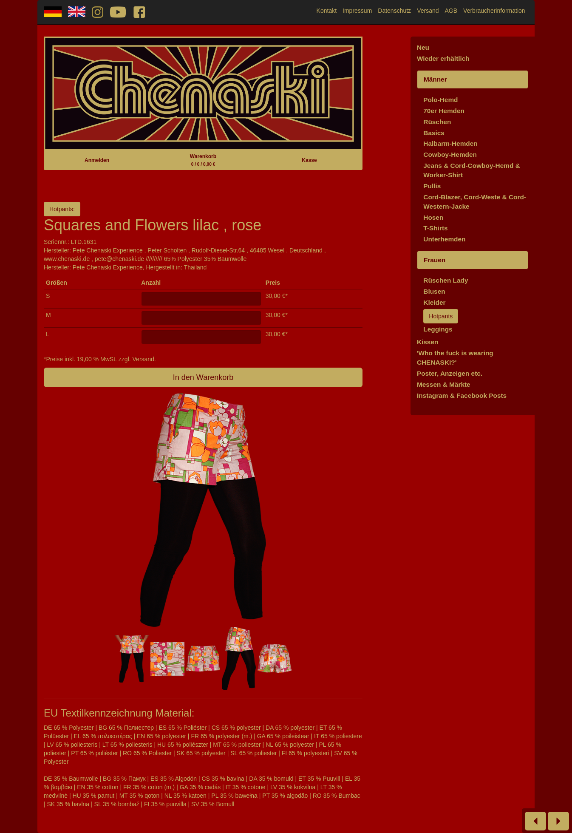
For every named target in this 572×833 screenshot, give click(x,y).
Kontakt (327, 10)
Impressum (357, 10)
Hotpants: (62, 209)
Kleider (434, 302)
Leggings (437, 329)
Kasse (309, 160)
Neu (423, 47)
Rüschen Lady (445, 280)
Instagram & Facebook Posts (462, 395)
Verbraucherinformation (494, 10)
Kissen (427, 342)
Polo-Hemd (440, 99)
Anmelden (97, 160)
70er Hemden (443, 110)
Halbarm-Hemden (450, 143)
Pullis (432, 186)
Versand (428, 10)
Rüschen (437, 121)
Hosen (433, 217)
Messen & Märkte (443, 384)
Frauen (434, 260)
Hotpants (441, 316)
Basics (434, 132)
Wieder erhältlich (443, 58)
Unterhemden (444, 239)
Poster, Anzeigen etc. (449, 373)
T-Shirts (435, 228)
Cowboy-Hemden (450, 154)
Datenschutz (394, 10)
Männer (435, 79)
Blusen (434, 291)
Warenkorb (203, 160)
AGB (451, 10)
